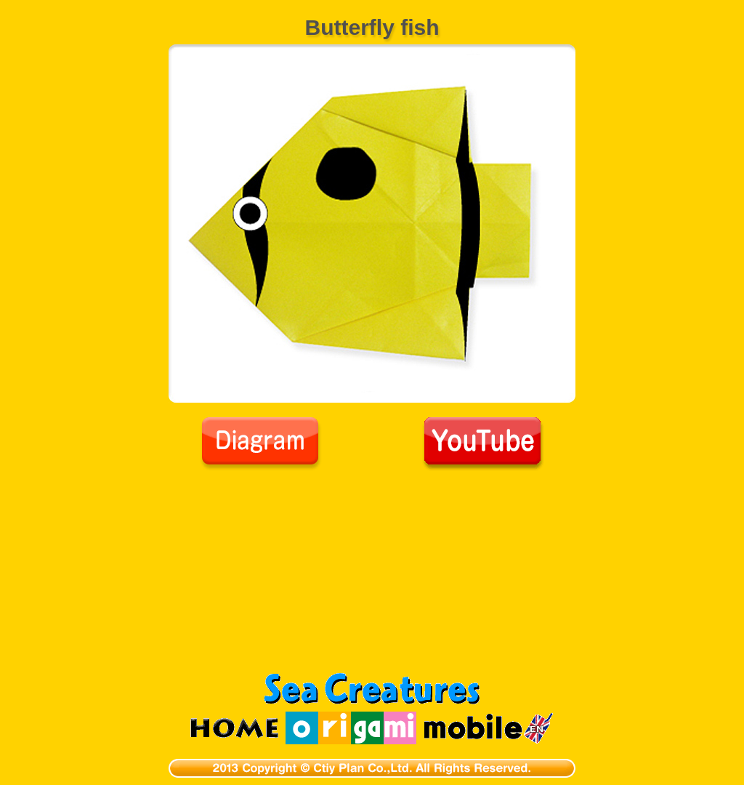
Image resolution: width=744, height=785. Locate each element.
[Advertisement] (372, 580)
